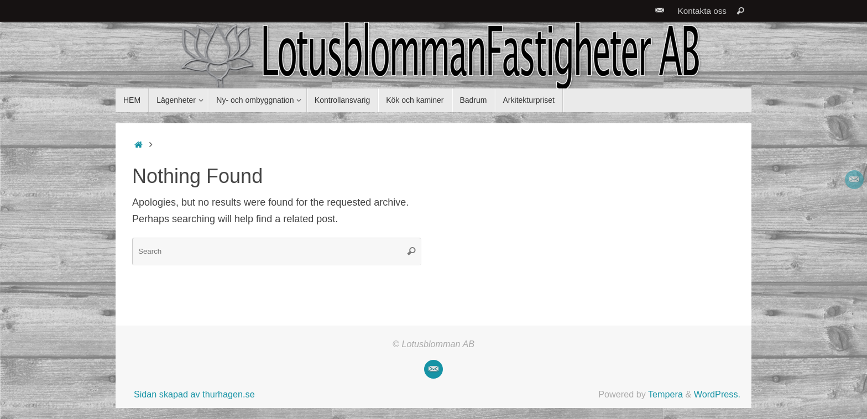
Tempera (665, 394)
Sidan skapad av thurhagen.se (194, 394)
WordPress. (717, 394)
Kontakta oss (702, 10)
